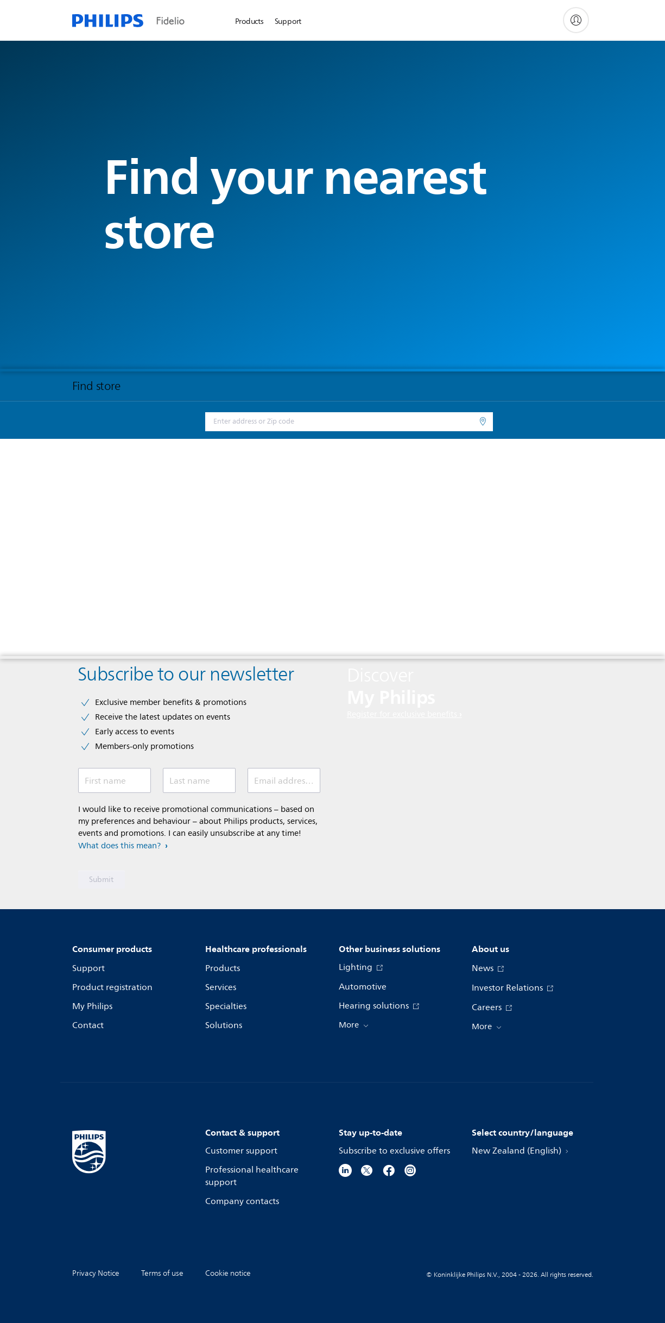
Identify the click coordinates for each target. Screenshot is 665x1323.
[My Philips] (576, 20)
